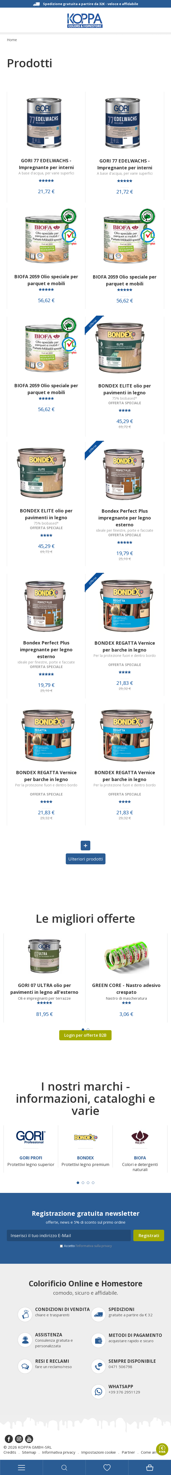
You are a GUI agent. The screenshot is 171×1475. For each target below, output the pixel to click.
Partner (128, 1452)
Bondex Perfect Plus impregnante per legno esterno (124, 518)
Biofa (140, 1158)
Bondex (85, 1158)
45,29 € (124, 421)
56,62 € (46, 300)
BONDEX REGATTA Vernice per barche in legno (124, 646)
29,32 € (125, 688)
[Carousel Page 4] (93, 1182)
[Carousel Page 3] (88, 1182)
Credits (10, 1452)
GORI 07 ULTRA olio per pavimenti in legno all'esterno (44, 988)
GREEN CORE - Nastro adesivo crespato (126, 988)
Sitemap (29, 1452)
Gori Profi (30, 1158)
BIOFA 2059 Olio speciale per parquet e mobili (46, 279)
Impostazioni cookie (98, 1452)
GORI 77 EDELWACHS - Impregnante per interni (46, 163)
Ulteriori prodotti (85, 859)
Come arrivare (153, 1452)
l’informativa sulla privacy (94, 1246)
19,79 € (124, 553)
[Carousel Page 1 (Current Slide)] (83, 1029)
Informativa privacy (58, 1452)
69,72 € (125, 427)
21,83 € (124, 683)
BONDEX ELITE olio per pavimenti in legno (124, 389)
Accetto (88, 1246)
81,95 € (44, 1014)
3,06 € (126, 1014)
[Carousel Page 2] (88, 1029)
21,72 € (46, 191)
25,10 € (125, 559)
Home (12, 40)
